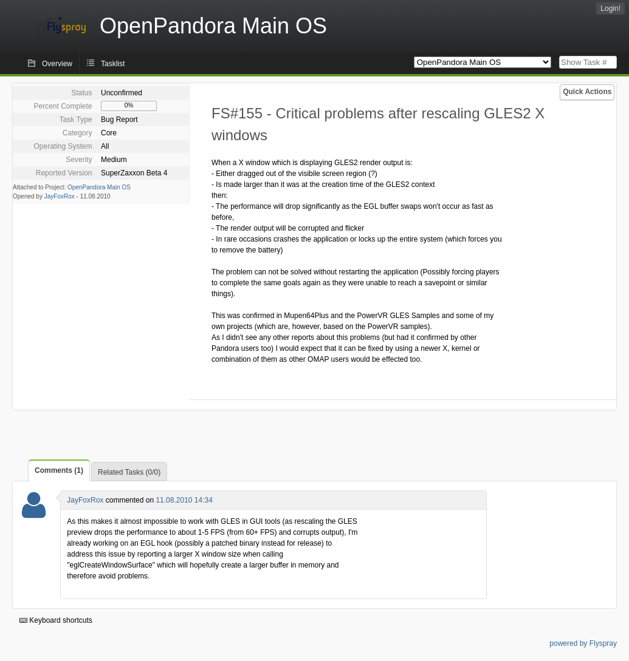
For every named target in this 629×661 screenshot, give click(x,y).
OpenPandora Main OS (99, 187)
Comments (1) (59, 470)
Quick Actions (587, 91)
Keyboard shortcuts (55, 620)
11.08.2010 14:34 (184, 500)
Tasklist (113, 63)
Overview (57, 63)
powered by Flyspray (583, 643)
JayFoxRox (59, 196)
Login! (610, 8)
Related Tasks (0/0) (129, 472)
